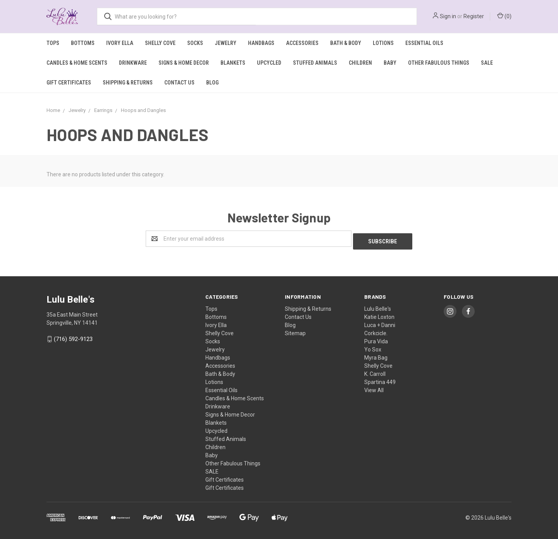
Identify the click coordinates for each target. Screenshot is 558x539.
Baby (390, 63)
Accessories (302, 43)
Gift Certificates (68, 82)
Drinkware (133, 63)
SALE (487, 63)
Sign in (448, 16)
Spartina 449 (380, 379)
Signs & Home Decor (183, 63)
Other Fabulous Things (438, 63)
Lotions (383, 43)
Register (473, 16)
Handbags (261, 43)
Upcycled (269, 63)
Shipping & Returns (128, 82)
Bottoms (83, 43)
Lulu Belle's (377, 306)
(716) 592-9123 (73, 336)
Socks (195, 43)
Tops (52, 43)
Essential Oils (424, 43)
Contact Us (179, 82)
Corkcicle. (376, 330)
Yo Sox (372, 347)
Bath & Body (345, 43)
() (504, 15)
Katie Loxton (379, 314)
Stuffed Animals (315, 63)
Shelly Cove (160, 43)
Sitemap (295, 330)
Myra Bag (376, 355)
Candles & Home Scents (76, 63)
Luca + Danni (379, 322)
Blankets (232, 63)
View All (374, 387)
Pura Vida (376, 339)
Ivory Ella (119, 43)
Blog (212, 82)
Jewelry (225, 43)
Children (360, 63)
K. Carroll (375, 371)
